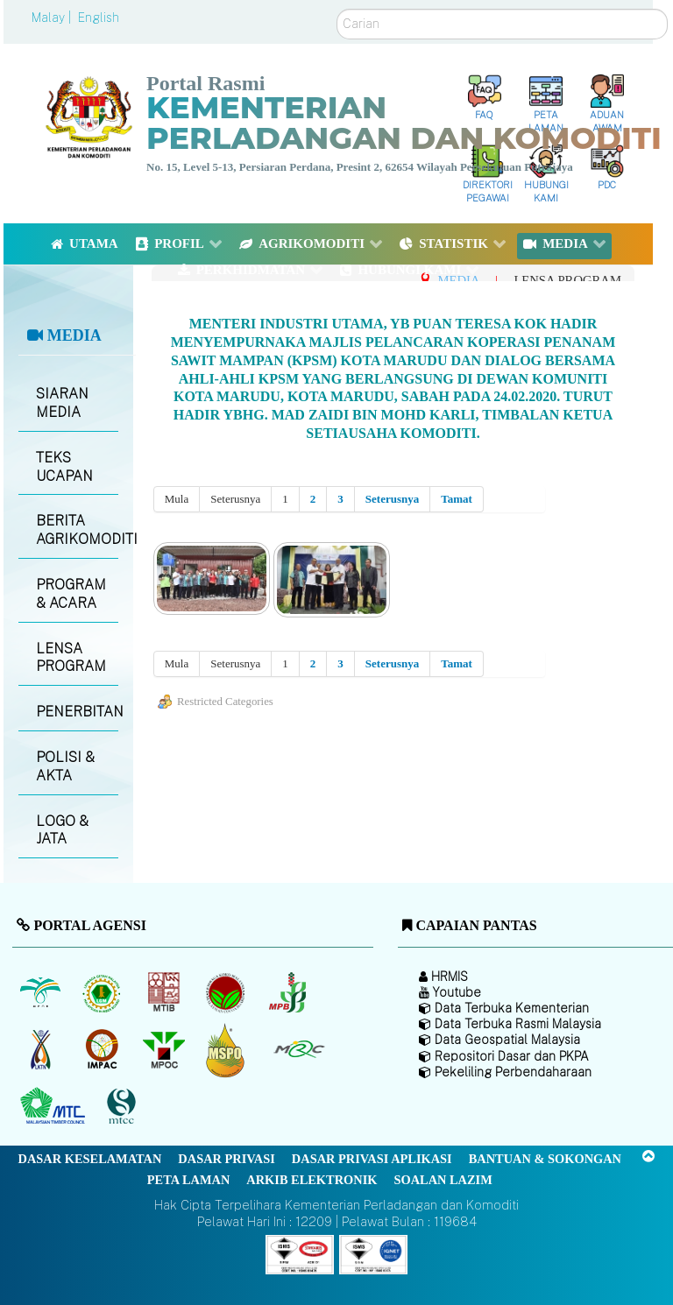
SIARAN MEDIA (62, 402)
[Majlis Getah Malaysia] (298, 1050)
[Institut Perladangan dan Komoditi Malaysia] (103, 1050)
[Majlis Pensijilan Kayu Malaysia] (123, 1106)
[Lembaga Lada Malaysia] (288, 993)
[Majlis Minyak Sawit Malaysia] (165, 1050)
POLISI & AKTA (65, 766)
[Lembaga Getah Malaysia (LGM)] (103, 993)
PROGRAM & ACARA (71, 593)
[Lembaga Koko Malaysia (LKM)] (227, 993)
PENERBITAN (76, 711)
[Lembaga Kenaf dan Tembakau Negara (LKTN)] (41, 1050)
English (98, 18)
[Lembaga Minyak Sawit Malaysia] (41, 993)
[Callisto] (300, 1253)
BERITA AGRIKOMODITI (76, 529)
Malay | (53, 18)
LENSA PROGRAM (71, 657)
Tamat (456, 498)
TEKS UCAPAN (64, 466)
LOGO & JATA (62, 830)
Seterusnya (392, 498)
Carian (336, 9)
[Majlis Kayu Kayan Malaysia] (54, 1107)
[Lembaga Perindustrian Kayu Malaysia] (165, 993)
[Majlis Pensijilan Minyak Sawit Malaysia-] (227, 1050)
